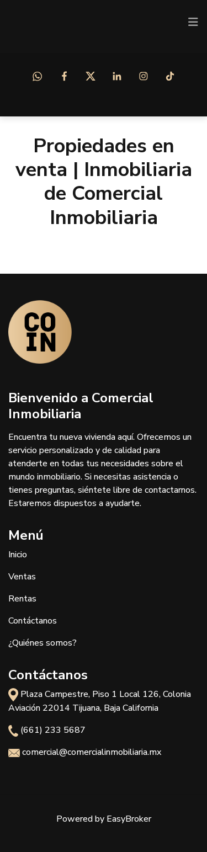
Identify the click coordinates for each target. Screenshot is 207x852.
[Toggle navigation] (193, 22)
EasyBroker (129, 819)
